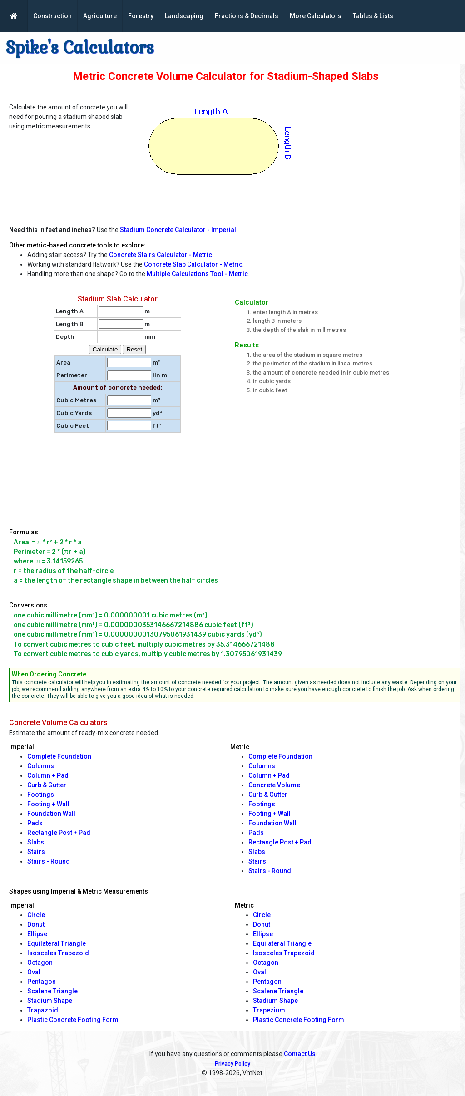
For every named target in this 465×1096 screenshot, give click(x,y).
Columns (40, 766)
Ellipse (37, 934)
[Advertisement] (385, 157)
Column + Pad (48, 775)
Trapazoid (42, 1010)
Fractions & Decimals (246, 16)
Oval (33, 972)
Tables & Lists (373, 16)
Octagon (40, 962)
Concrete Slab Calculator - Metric (193, 264)
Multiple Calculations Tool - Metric (197, 273)
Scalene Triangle (52, 991)
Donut (36, 924)
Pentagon (41, 981)
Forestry (140, 16)
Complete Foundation (59, 756)
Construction (52, 16)
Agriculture (100, 16)
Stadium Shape (49, 1000)
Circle (36, 914)
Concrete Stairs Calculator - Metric (160, 254)
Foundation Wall (51, 813)
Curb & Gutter (46, 785)
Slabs (35, 842)
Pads (35, 823)
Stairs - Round (48, 861)
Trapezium (269, 1010)
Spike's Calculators (79, 47)
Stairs (36, 851)
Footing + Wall (48, 804)
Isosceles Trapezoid (58, 953)
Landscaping (184, 16)
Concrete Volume (274, 785)
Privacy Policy (232, 1064)
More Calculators (315, 16)
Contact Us (300, 1053)
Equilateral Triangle (56, 943)
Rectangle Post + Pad (58, 832)
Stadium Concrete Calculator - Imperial (178, 229)
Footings (40, 794)
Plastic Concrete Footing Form (73, 1019)
